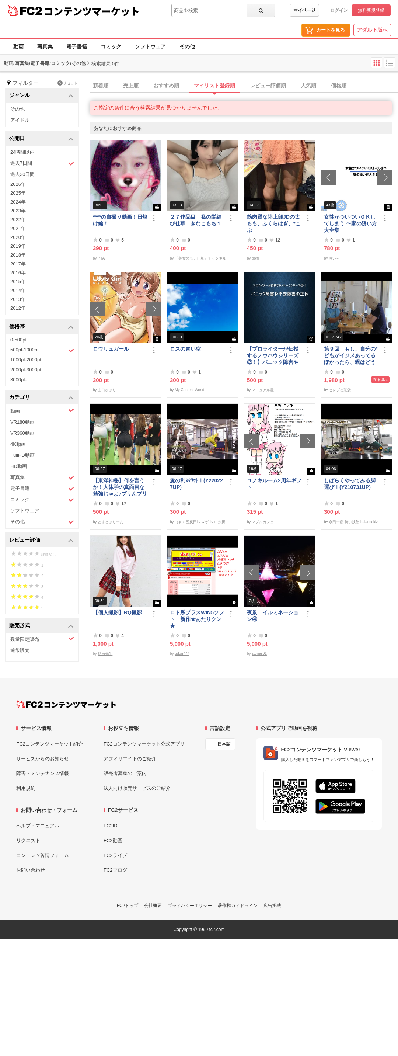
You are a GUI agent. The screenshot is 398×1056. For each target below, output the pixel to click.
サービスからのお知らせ (42, 758)
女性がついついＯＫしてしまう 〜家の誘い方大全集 (350, 223)
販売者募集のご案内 (125, 773)
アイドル (19, 120)
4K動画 (18, 444)
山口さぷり (107, 390)
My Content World (189, 390)
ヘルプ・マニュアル (37, 826)
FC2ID (111, 826)
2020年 (18, 237)
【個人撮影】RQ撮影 (117, 612)
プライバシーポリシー (190, 905)
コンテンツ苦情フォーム (42, 855)
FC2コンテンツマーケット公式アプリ (144, 744)
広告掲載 (272, 905)
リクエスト (28, 840)
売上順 (131, 85)
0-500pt (18, 340)
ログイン (339, 10)
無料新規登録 (371, 10)
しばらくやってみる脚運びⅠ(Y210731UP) (350, 483)
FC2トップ (128, 905)
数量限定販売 (42, 639)
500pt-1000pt (42, 350)
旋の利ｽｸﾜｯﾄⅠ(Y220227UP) (196, 483)
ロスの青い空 (185, 349)
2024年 (18, 202)
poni (255, 258)
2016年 (18, 272)
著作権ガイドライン (238, 905)
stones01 (259, 654)
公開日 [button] (41, 138)
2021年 (18, 228)
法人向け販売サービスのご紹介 (137, 788)
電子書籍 (76, 46)
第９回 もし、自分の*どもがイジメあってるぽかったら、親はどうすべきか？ (350, 355)
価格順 (338, 85)
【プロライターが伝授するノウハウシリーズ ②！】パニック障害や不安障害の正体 (272, 355)
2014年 (18, 290)
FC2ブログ (115, 870)
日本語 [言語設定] (224, 744)
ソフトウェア (150, 46)
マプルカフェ (263, 522)
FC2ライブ (115, 855)
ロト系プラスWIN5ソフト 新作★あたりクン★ (197, 619)
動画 (18, 46)
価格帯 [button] (41, 326)
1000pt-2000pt (25, 359)
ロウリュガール (111, 349)
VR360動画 (22, 433)
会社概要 (153, 905)
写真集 (45, 46)
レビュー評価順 (268, 85)
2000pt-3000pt (25, 369)
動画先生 (105, 654)
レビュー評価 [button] (41, 540)
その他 (187, 46)
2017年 (18, 264)
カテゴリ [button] (41, 397)
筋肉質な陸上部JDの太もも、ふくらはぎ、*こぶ (273, 223)
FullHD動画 (22, 455)
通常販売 (19, 650)
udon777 (182, 654)
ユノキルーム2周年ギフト (274, 483)
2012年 (18, 308)
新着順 (100, 85)
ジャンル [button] (41, 95)
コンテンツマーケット (92, 11)
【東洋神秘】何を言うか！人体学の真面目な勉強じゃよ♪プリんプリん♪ (120, 487)
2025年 (18, 193)
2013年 (18, 299)
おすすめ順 (166, 85)
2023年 (18, 210)
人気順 (308, 85)
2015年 (18, 281)
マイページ (304, 10)
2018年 (18, 255)
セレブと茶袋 (340, 390)
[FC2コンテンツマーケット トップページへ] (66, 704)
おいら (334, 258)
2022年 (18, 219)
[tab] (244, 86)
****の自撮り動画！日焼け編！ (120, 220)
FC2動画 (113, 840)
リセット (67, 83)
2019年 (18, 246)
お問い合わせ (30, 870)
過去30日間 (22, 174)
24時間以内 (22, 152)
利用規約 (25, 788)
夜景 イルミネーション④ (272, 615)
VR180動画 (22, 422)
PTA (101, 258)
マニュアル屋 (263, 390)
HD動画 (18, 466)
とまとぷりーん (110, 522)
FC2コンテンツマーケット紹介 (49, 744)
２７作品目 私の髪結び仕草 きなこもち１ (195, 220)
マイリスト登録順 (214, 85)
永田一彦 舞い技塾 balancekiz (353, 522)
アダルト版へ (372, 30)
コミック (111, 46)
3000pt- (18, 379)
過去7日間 (42, 163)
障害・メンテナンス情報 (42, 773)
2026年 (18, 184)
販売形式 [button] (41, 625)
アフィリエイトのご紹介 (130, 758)
